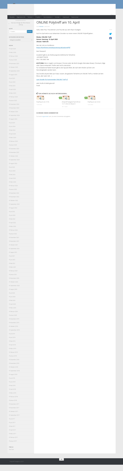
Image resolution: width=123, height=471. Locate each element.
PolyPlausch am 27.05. (42, 108)
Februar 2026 (14, 62)
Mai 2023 (12, 181)
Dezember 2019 (14, 325)
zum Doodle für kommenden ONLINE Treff (51, 86)
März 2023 (13, 188)
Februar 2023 (14, 192)
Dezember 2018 (14, 366)
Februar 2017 (14, 443)
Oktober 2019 (14, 332)
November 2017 (14, 414)
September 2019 (15, 336)
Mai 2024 (12, 136)
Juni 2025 (12, 88)
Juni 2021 (12, 266)
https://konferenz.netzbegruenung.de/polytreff (53, 54)
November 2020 (14, 284)
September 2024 (15, 121)
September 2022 (15, 210)
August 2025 (13, 81)
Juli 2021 (12, 262)
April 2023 (13, 184)
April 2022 (13, 229)
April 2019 (13, 351)
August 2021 (13, 258)
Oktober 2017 (14, 417)
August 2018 (13, 380)
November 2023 (14, 158)
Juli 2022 (12, 218)
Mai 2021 (12, 269)
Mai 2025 (12, 92)
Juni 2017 (12, 429)
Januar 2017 (13, 447)
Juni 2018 (12, 388)
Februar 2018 (14, 403)
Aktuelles (12, 17)
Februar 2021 (14, 277)
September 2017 (15, 421)
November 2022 (14, 203)
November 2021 (14, 247)
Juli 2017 (12, 425)
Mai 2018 (12, 392)
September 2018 (15, 377)
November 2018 (14, 369)
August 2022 (13, 214)
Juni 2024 (12, 132)
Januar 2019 (13, 362)
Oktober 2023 (14, 162)
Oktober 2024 (14, 118)
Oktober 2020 (14, 288)
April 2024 (13, 140)
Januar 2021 (13, 281)
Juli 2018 (12, 384)
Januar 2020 (13, 321)
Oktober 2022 (14, 207)
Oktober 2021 (14, 251)
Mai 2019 (12, 347)
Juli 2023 (12, 173)
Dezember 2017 (14, 410)
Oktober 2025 (14, 73)
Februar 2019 (14, 358)
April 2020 (13, 310)
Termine (30, 17)
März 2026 (13, 58)
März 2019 (13, 355)
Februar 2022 (14, 236)
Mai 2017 (12, 432)
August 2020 (13, 295)
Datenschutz (74, 17)
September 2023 (15, 166)
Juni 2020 (12, 303)
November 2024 (14, 114)
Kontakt (57, 17)
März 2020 (13, 314)
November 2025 (14, 70)
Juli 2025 (12, 84)
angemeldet (45, 123)
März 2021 (13, 273)
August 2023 (13, 169)
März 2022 (13, 232)
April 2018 (13, 395)
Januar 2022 (13, 240)
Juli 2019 (12, 340)
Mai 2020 (12, 306)
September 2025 (15, 77)
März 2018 (13, 399)
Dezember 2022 (14, 199)
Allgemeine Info (21, 17)
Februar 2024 (14, 147)
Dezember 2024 (14, 110)
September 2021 (15, 255)
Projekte (37, 17)
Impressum (66, 17)
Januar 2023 (13, 195)
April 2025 (13, 95)
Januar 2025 (13, 107)
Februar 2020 (14, 318)
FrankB (41, 33)
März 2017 (13, 440)
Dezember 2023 (14, 155)
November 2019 (14, 329)
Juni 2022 (12, 221)
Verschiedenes (47, 17)
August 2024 (13, 125)
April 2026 (13, 55)
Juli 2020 (12, 299)
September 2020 (15, 292)
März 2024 (13, 144)
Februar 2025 (14, 103)
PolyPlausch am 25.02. (94, 108)
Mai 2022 (12, 225)
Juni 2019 (12, 343)
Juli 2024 (12, 129)
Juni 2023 (12, 177)
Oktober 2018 (14, 373)
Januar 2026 (13, 66)
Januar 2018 (13, 406)
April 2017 (13, 436)
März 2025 (13, 99)
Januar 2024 (13, 151)
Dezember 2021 (14, 244)
